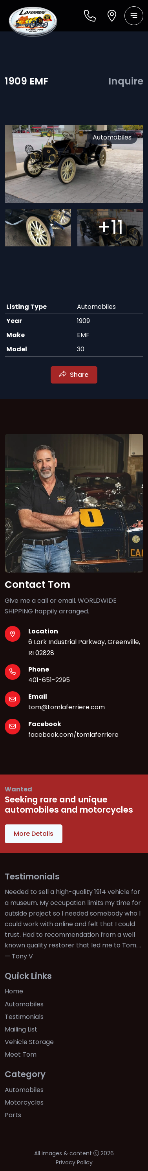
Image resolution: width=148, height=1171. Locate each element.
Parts (13, 1115)
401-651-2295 (49, 680)
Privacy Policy (74, 1162)
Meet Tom (21, 1054)
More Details (33, 833)
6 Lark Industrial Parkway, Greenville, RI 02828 (84, 647)
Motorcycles (24, 1102)
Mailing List (21, 1029)
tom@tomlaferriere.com (66, 707)
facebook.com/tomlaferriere (73, 734)
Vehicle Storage (29, 1041)
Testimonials (24, 1016)
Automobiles (24, 1004)
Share (79, 374)
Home (14, 991)
